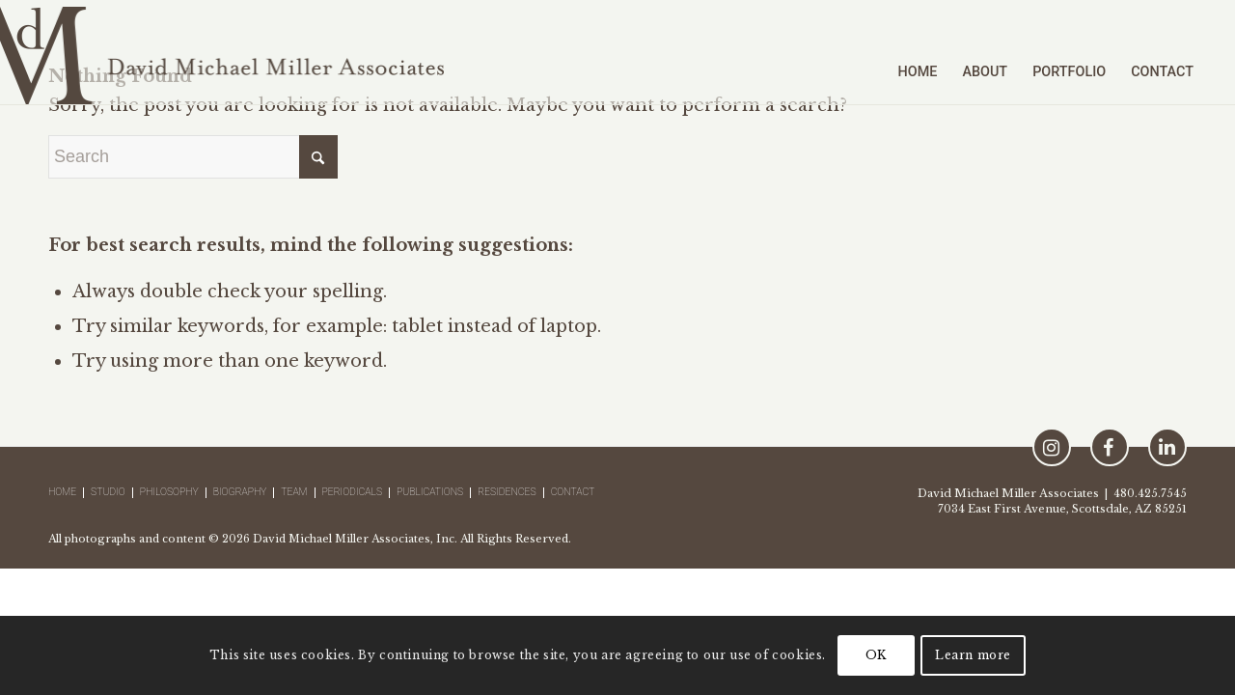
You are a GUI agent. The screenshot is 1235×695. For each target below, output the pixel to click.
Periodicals (352, 492)
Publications (430, 492)
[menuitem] (918, 52)
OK (876, 655)
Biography (240, 492)
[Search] (193, 157)
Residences (506, 492)
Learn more (973, 655)
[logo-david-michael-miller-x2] (222, 52)
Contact (573, 492)
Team (294, 492)
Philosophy (169, 492)
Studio (108, 492)
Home (62, 492)
